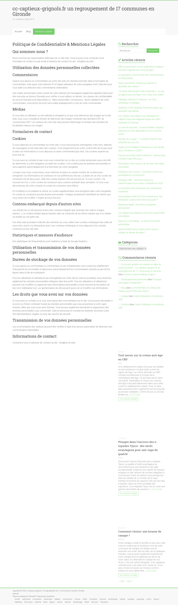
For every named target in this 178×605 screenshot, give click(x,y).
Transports (104, 602)
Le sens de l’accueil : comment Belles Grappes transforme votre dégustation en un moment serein (141, 130)
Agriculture (26, 599)
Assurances (37, 599)
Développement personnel (134, 279)
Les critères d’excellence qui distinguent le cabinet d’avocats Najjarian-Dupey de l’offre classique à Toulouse (139, 119)
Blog (28, 31)
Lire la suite (134, 394)
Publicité (38, 602)
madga (124, 296)
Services (68, 602)
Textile (86, 602)
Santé (121, 352)
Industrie (102, 599)
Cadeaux (57, 599)
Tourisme (94, 602)
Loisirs (122, 438)
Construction (67, 599)
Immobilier (93, 599)
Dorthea (125, 304)
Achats (17, 599)
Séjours (52, 602)
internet (122, 599)
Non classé (28, 602)
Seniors (60, 602)
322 (129, 581)
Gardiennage (77, 602)
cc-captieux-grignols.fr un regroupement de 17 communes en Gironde (83, 11)
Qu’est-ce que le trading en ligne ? (139, 274)
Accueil (18, 31)
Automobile (48, 599)
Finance (77, 599)
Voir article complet (128, 399)
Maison (122, 528)
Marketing (18, 602)
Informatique (113, 599)
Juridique (130, 599)
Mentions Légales (43, 31)
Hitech (84, 599)
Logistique (140, 599)
